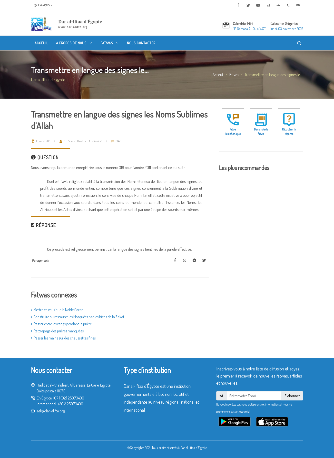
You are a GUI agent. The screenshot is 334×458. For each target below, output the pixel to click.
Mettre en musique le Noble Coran (57, 309)
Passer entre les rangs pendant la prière (61, 323)
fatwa (234, 74)
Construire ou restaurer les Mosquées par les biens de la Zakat (77, 316)
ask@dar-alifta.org (51, 410)
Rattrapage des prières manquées (57, 331)
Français (43, 5)
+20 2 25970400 (70, 403)
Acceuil (218, 74)
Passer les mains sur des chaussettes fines (63, 338)
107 (55, 398)
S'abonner (292, 395)
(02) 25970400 (72, 398)
